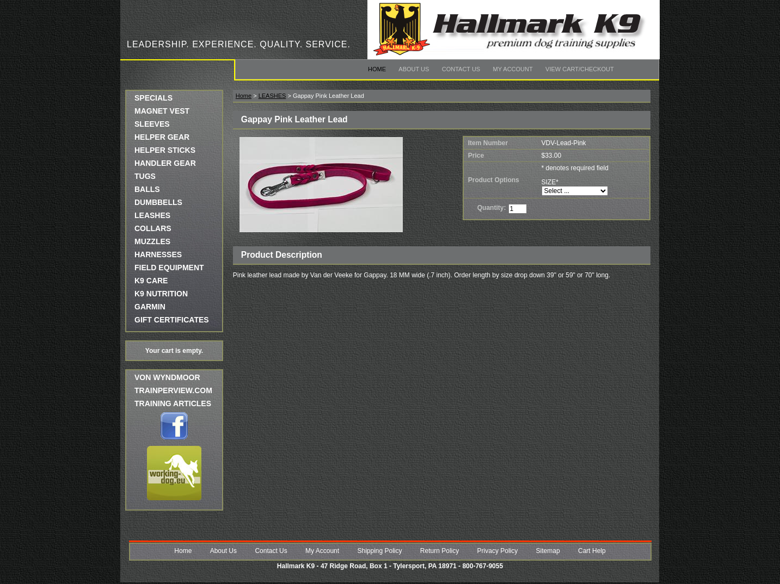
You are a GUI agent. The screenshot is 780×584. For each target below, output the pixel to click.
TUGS (145, 176)
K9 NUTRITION (161, 293)
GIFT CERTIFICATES (171, 319)
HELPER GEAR (161, 137)
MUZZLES (152, 241)
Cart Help (592, 551)
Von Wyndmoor (167, 377)
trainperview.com (173, 390)
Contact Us (461, 69)
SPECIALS (153, 98)
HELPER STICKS (164, 150)
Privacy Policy (497, 551)
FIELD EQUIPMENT (169, 267)
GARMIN (149, 306)
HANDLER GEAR (165, 163)
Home (377, 69)
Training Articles (172, 403)
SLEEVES (152, 124)
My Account (513, 69)
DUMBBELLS (158, 202)
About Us (413, 69)
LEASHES (152, 215)
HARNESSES (158, 254)
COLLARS (152, 228)
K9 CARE (151, 280)
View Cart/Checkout (579, 69)
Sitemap (548, 551)
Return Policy (439, 551)
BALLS (147, 189)
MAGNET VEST (161, 111)
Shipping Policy (379, 551)
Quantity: (491, 208)
